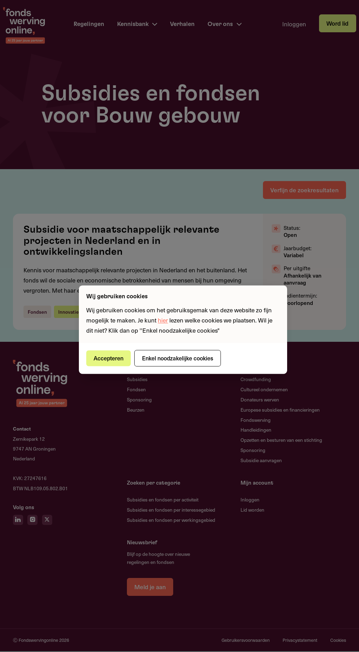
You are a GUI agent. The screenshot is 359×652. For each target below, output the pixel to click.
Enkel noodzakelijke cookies (178, 358)
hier (163, 320)
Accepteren (109, 358)
